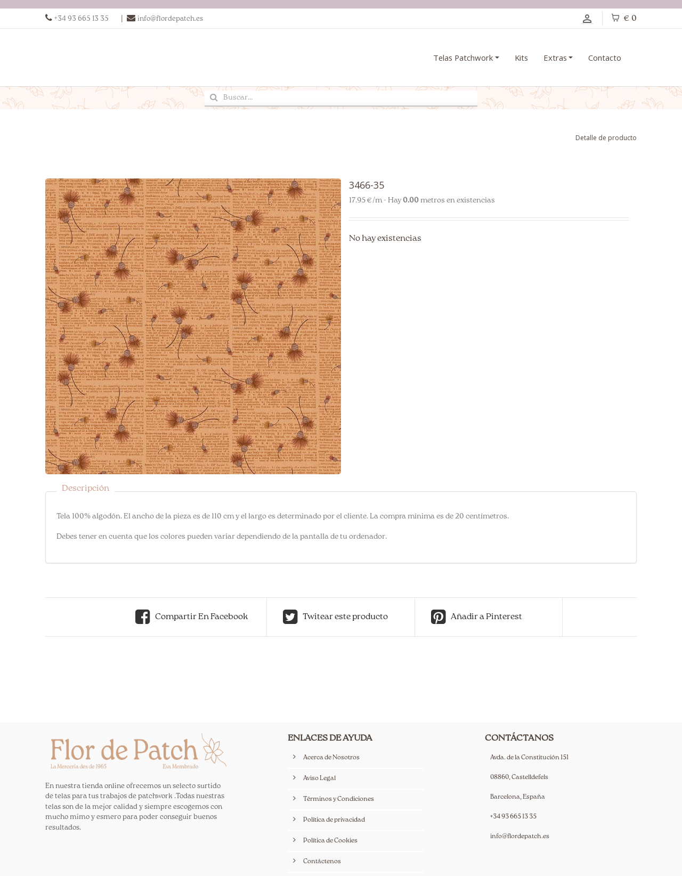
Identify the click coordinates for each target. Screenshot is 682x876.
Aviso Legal (319, 778)
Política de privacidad (334, 820)
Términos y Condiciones (338, 799)
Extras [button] (555, 57)
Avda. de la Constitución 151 (529, 758)
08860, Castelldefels (519, 777)
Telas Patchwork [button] (463, 57)
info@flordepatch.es (519, 836)
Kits (521, 57)
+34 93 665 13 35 (513, 817)
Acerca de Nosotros (331, 758)
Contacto (604, 57)
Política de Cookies (330, 841)
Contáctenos (322, 861)
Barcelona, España (517, 797)
